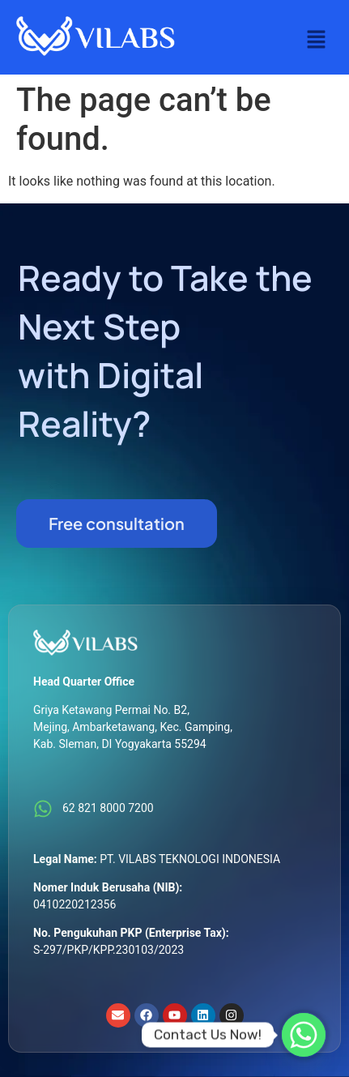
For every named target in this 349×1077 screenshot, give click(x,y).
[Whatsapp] (304, 1035)
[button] (316, 40)
